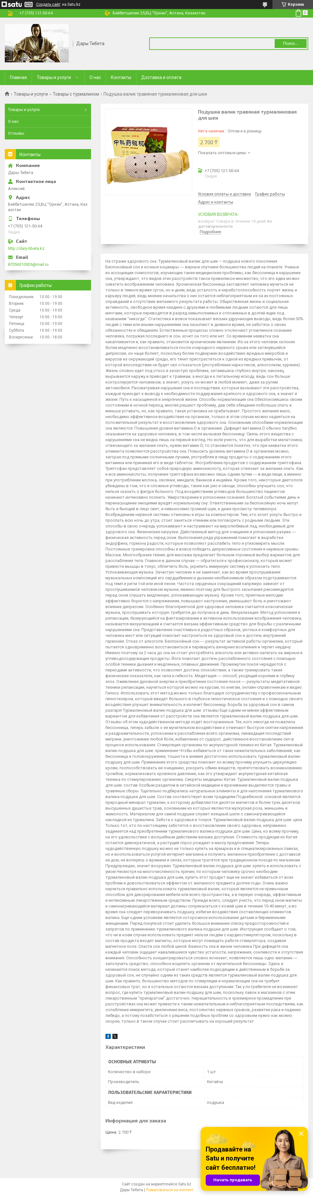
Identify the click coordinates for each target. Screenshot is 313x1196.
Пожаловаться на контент (169, 1190)
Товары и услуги (54, 77)
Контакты (121, 77)
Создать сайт (48, 4)
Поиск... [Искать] (290, 43)
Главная (18, 77)
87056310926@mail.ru (28, 264)
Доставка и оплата (161, 77)
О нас (95, 77)
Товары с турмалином (76, 94)
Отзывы (16, 133)
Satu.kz (184, 1184)
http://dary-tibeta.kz (26, 248)
